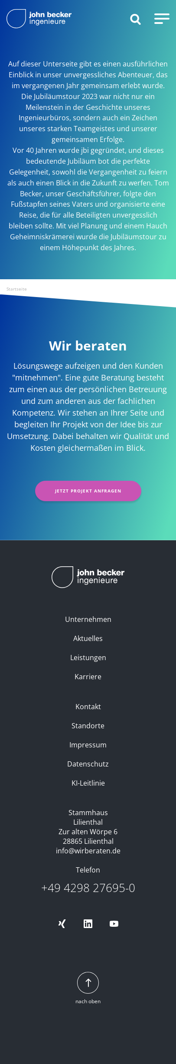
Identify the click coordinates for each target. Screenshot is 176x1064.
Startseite (17, 289)
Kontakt (88, 706)
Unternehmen (88, 619)
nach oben (88, 988)
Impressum (88, 745)
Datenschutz (88, 764)
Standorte (88, 725)
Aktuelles (88, 638)
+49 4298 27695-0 (88, 887)
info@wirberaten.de (88, 851)
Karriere (88, 676)
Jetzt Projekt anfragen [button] (88, 491)
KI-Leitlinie (88, 783)
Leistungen (88, 657)
